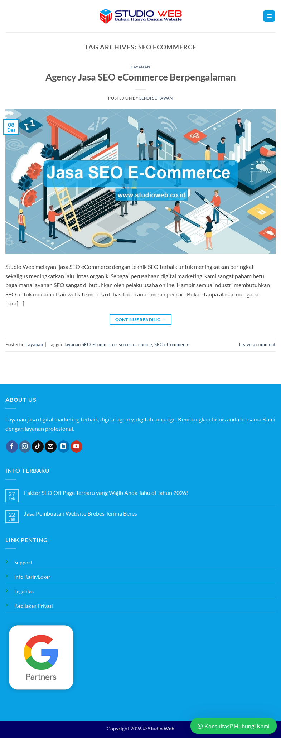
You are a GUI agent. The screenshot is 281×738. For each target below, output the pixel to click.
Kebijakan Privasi (33, 606)
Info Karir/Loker (32, 577)
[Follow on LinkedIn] (63, 446)
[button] (269, 16)
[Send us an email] (51, 446)
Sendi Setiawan (156, 98)
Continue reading (140, 319)
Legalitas (24, 591)
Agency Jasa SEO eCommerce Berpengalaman (140, 77)
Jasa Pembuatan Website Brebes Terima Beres (80, 513)
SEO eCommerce (171, 344)
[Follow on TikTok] (38, 446)
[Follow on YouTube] (76, 446)
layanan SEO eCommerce (90, 344)
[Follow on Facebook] (12, 446)
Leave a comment (257, 344)
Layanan (140, 66)
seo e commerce (135, 344)
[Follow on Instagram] (25, 446)
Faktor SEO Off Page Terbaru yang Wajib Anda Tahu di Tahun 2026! (106, 492)
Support (23, 562)
